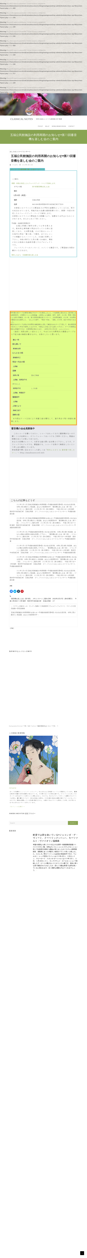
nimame (12, 788)
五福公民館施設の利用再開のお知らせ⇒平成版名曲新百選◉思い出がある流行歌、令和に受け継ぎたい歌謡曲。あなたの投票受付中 (43, 613)
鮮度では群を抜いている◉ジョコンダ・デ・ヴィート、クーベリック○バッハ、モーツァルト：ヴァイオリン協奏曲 (55, 837)
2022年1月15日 (27, 165)
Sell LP (47, 126)
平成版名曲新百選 (69, 552)
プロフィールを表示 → (17, 807)
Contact (71, 126)
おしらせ (13, 151)
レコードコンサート (24, 151)
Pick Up (40, 126)
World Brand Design (59, 126)
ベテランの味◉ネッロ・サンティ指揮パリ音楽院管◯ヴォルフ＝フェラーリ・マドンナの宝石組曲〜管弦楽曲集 (43, 607)
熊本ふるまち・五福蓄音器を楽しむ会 (25, 255)
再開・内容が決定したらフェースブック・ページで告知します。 (34, 183)
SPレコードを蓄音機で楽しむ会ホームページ (27, 169)
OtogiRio (15, 165)
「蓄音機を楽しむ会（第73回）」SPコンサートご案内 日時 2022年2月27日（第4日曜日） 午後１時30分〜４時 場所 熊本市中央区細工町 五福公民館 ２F (43, 600)
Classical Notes (21, 119)
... (36, 870)
